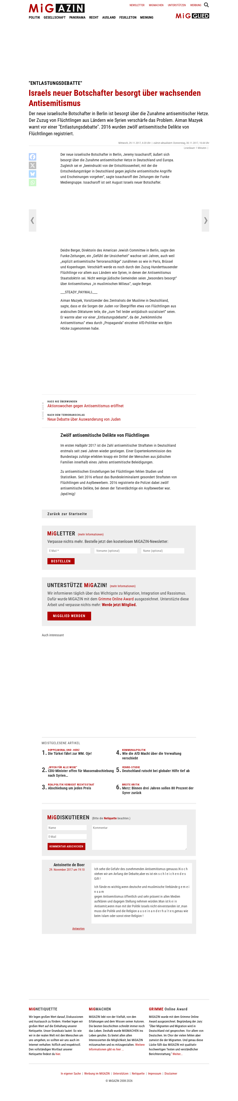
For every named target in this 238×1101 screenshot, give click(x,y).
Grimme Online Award (116, 599)
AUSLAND (109, 17)
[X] (32, 165)
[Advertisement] (119, 50)
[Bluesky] (32, 174)
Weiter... (178, 1054)
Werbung (195, 5)
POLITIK (34, 17)
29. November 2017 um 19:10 (67, 869)
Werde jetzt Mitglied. (119, 604)
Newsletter (137, 5)
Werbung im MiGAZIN (97, 1073)
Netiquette (110, 818)
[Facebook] (32, 157)
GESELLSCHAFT (55, 17)
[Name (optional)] (162, 550)
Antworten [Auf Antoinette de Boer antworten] (78, 928)
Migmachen (156, 5)
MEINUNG (146, 17)
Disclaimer (171, 1073)
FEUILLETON (127, 17)
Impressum (154, 1073)
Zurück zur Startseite (67, 514)
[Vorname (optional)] (115, 550)
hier (58, 1054)
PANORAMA (77, 17)
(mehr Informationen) (91, 534)
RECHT (94, 17)
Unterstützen (177, 5)
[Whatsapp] (32, 182)
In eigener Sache (71, 1073)
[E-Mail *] (68, 550)
